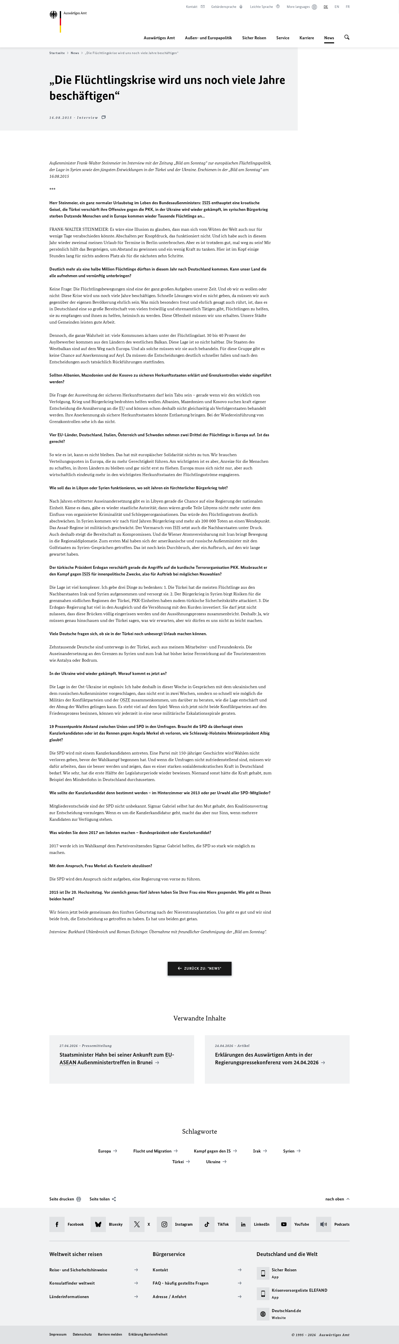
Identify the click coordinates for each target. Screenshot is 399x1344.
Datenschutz (82, 1334)
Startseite (58, 53)
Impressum (57, 1334)
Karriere (307, 37)
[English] (337, 6)
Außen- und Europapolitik (208, 37)
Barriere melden (110, 1334)
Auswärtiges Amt (159, 37)
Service (282, 37)
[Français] (348, 6)
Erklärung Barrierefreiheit (148, 1334)
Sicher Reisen (254, 37)
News (329, 37)
